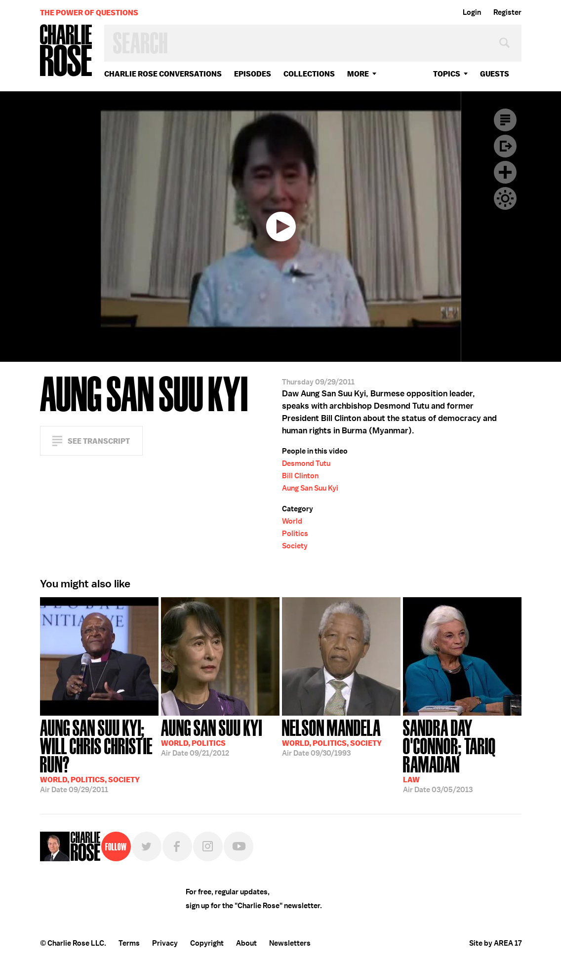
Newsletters (290, 943)
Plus (505, 172)
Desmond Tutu (306, 463)
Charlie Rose (66, 51)
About (246, 943)
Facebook (177, 846)
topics (446, 73)
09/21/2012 (211, 737)
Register (507, 12)
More (358, 73)
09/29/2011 (99, 755)
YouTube (238, 846)
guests (494, 73)
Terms (129, 943)
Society (295, 546)
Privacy (165, 943)
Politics (295, 533)
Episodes (252, 73)
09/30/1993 (332, 737)
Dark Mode (505, 198)
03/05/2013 (462, 755)
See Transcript (99, 441)
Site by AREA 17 (495, 943)
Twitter (146, 846)
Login (472, 12)
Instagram (208, 846)
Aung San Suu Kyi (310, 488)
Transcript (505, 120)
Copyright (207, 943)
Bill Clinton (300, 476)
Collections (309, 73)
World (292, 521)
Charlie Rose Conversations (163, 73)
